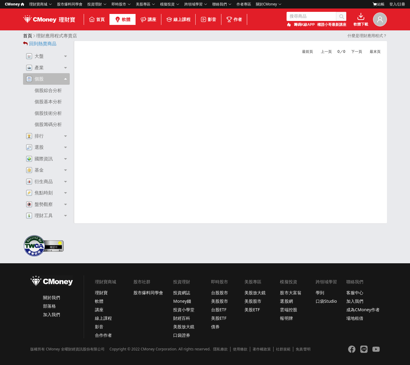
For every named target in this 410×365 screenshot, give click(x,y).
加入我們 (51, 314)
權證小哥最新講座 (331, 24)
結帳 (378, 4)
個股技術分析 (48, 113)
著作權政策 (262, 349)
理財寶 (101, 292)
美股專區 (143, 4)
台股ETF (219, 309)
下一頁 (356, 51)
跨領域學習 (193, 4)
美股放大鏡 (183, 326)
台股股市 (219, 292)
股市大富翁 (290, 292)
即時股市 (119, 4)
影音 (208, 19)
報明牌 (286, 318)
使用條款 (240, 349)
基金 (35, 170)
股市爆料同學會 (69, 4)
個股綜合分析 (48, 90)
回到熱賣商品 (39, 43)
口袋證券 (181, 335)
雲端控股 (288, 309)
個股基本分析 (48, 101)
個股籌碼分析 (48, 124)
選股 (35, 147)
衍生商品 (39, 182)
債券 (215, 326)
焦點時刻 (39, 193)
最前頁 (307, 51)
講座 (148, 19)
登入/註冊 (397, 4)
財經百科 (181, 318)
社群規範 (283, 349)
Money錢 (182, 301)
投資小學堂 (183, 309)
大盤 (35, 56)
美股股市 (219, 301)
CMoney (14, 4)
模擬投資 (167, 4)
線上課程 (178, 19)
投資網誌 (181, 292)
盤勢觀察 (39, 204)
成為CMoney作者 (363, 309)
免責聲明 (303, 349)
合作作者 (103, 335)
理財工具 (39, 216)
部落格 (49, 306)
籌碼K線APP (304, 24)
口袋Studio (326, 301)
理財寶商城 (38, 4)
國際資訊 (39, 159)
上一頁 (326, 51)
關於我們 (51, 297)
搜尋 (341, 16)
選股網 (286, 301)
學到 (320, 292)
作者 (234, 19)
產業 (35, 68)
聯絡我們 (219, 4)
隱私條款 (220, 349)
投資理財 (94, 4)
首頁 (97, 19)
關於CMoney (266, 4)
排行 (35, 136)
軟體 (122, 19)
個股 (35, 79)
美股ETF (219, 318)
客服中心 (354, 292)
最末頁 (375, 51)
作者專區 (244, 4)
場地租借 (354, 318)
